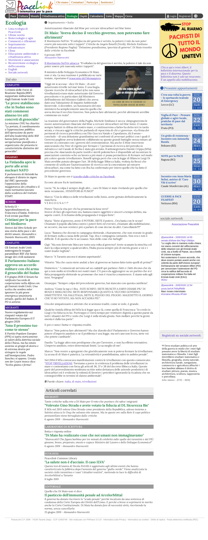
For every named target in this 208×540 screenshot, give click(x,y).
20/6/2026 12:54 (184, 285)
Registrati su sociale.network (181, 335)
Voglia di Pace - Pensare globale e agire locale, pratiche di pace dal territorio (175, 119)
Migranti (12, 307)
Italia (70, 22)
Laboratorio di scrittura (97, 433)
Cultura (23, 16)
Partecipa (92, 2)
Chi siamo (62, 2)
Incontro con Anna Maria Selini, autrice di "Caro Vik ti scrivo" (176, 179)
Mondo (35, 16)
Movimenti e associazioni (23, 59)
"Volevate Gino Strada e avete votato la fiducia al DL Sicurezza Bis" (114, 410)
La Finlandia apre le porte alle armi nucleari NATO (20, 166)
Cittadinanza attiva (53, 16)
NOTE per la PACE (172, 156)
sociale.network (171, 218)
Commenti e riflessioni (22, 41)
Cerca (128, 16)
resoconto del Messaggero (85, 78)
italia (68, 381)
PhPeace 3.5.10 (94, 538)
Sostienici (107, 2)
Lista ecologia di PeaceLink (18, 30)
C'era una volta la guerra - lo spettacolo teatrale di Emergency (175, 97)
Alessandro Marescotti (57, 57)
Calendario (96, 16)
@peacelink (167, 237)
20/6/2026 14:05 (184, 237)
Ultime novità (16, 35)
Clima (11, 50)
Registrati (185, 16)
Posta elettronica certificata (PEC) (182, 538)
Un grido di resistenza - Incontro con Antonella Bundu (175, 138)
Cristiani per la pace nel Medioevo (20, 221)
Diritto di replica (158, 538)
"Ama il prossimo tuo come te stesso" (21, 327)
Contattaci (77, 2)
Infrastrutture (16, 47)
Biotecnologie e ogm (20, 38)
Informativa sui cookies (138, 538)
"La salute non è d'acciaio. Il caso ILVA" (108, 473)
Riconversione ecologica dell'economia (23, 64)
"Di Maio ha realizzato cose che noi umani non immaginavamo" (114, 444)
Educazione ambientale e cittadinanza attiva (23, 55)
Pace (13, 16)
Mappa (119, 16)
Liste (109, 16)
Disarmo (11, 157)
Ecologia (72, 16)
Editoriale (86, 500)
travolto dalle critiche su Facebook (94, 176)
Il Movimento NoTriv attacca (62, 63)
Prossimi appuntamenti (180, 88)
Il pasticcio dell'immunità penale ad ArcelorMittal (106, 511)
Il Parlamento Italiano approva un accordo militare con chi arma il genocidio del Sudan (22, 267)
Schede (10, 201)
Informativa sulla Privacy (114, 538)
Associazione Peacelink (185, 224)
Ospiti (83, 16)
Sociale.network (18, 72)
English (12, 69)
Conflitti (12, 85)
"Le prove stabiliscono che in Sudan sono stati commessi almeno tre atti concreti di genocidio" (22, 111)
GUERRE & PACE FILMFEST (171, 198)
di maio (76, 381)
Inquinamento (16, 44)
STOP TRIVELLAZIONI (59, 363)
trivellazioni (89, 381)
